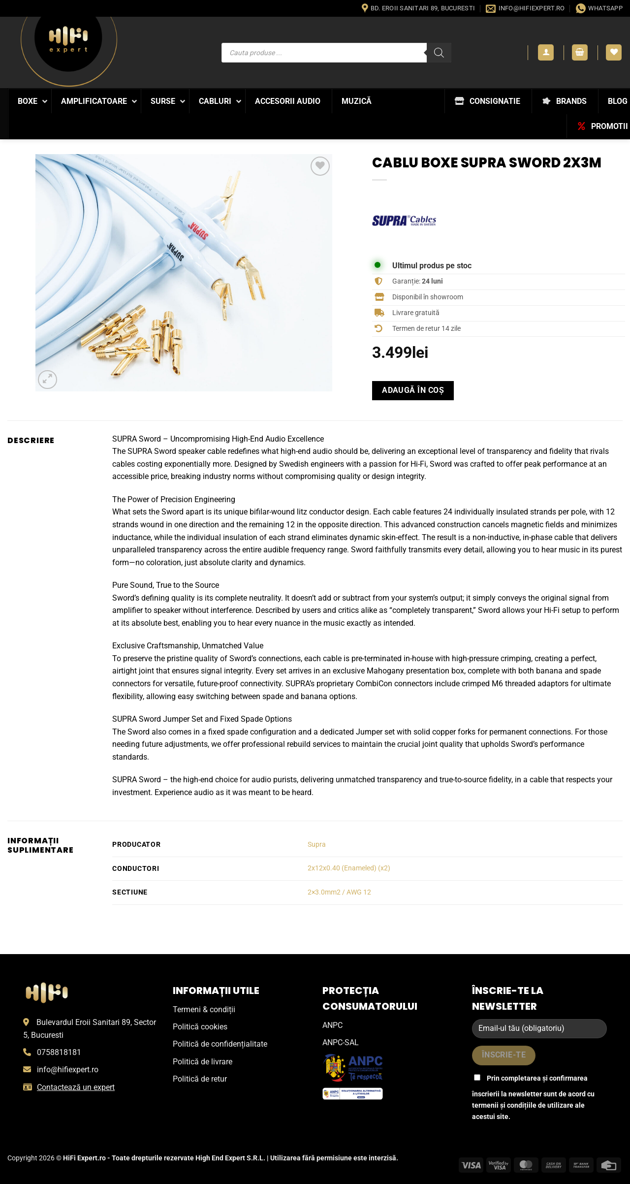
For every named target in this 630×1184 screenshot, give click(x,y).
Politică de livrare (202, 1061)
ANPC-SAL (340, 1042)
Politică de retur (200, 1079)
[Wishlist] (614, 52)
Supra (317, 844)
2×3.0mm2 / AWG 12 (339, 892)
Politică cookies (200, 1026)
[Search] (439, 53)
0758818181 (59, 1052)
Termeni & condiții (204, 1009)
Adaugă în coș (413, 390)
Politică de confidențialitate (220, 1044)
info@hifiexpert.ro (67, 1069)
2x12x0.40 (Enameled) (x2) (349, 868)
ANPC (332, 1025)
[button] (546, 52)
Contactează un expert (76, 1087)
